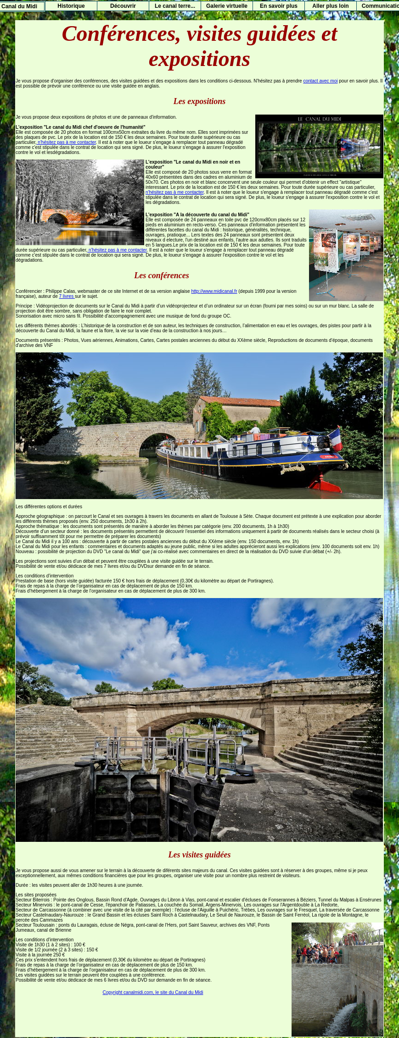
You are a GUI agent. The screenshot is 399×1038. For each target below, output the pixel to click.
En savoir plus (279, 6)
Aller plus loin (330, 6)
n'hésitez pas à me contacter (66, 142)
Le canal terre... (175, 6)
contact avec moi (320, 80)
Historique (70, 6)
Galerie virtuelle (226, 6)
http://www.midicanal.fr (214, 291)
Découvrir (123, 6)
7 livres (67, 296)
